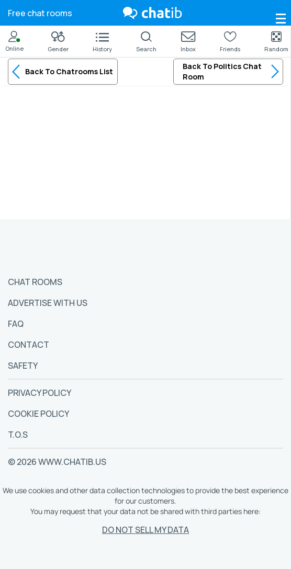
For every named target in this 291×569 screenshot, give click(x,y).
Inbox (188, 42)
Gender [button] (58, 42)
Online (14, 41)
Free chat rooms (40, 13)
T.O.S (18, 434)
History (102, 43)
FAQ (16, 323)
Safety (23, 365)
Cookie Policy (38, 413)
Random (276, 42)
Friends (230, 42)
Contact (28, 344)
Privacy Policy (39, 393)
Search (146, 42)
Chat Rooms (35, 282)
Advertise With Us (47, 303)
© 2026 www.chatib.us (57, 462)
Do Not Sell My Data (145, 530)
